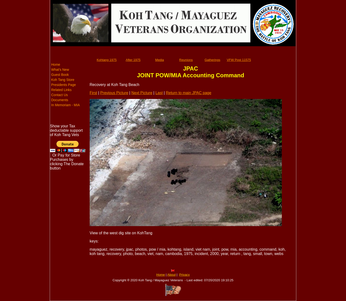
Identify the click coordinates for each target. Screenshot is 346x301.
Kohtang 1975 (107, 60)
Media (159, 60)
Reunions (186, 60)
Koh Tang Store (62, 80)
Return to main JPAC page (188, 93)
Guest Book (60, 75)
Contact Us (59, 95)
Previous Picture (114, 93)
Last (159, 93)
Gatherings (212, 60)
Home (55, 64)
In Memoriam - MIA (65, 105)
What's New (60, 70)
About (171, 274)
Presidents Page (63, 85)
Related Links (61, 90)
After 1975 (133, 60)
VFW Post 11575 (239, 60)
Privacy (184, 274)
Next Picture (141, 93)
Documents (59, 100)
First (93, 93)
